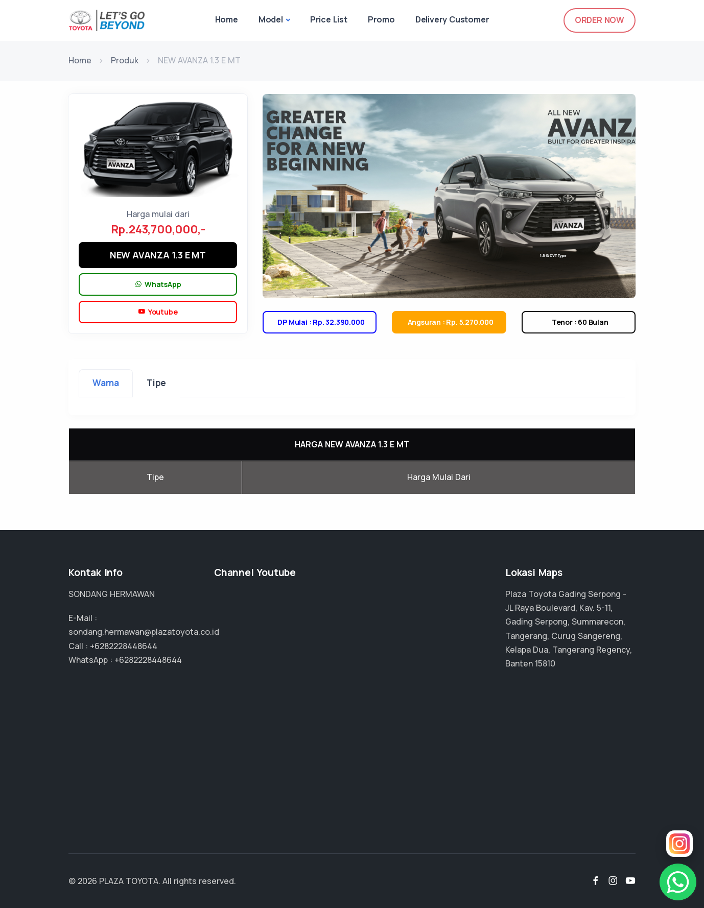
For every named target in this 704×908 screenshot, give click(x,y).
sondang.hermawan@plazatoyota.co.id (143, 631)
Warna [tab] (105, 383)
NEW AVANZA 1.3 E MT (158, 255)
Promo (381, 19)
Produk (124, 60)
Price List (328, 19)
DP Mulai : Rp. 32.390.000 (320, 322)
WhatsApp (158, 284)
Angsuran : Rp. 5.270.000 (449, 322)
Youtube (157, 312)
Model (271, 19)
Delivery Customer (452, 19)
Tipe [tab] (156, 383)
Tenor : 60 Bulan (578, 322)
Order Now (599, 20)
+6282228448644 (123, 646)
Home (226, 19)
